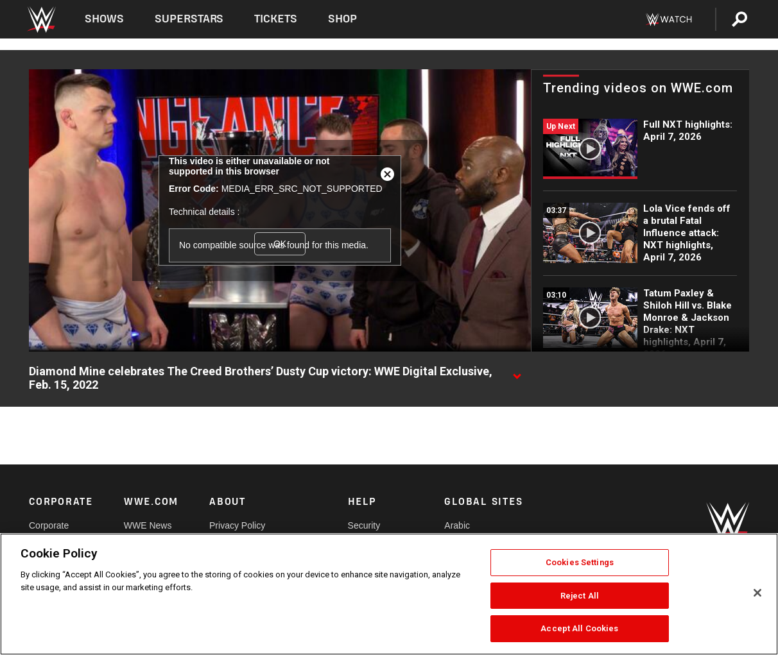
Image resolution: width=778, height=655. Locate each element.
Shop (342, 19)
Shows (104, 19)
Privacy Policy (237, 525)
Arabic (457, 525)
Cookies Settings (580, 562)
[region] (389, 594)
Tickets (275, 19)
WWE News (148, 525)
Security (364, 525)
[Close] (757, 593)
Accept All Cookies (579, 628)
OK (279, 244)
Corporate (49, 525)
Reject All (579, 595)
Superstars (189, 19)
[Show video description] (517, 372)
